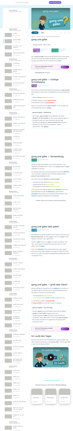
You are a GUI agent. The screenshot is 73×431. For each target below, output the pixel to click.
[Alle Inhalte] (64, 2)
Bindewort (67, 172)
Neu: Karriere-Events (55, 2)
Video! (59, 60)
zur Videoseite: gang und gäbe (50, 380)
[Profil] (68, 2)
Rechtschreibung (41, 36)
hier (69, 342)
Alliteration (51, 191)
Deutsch (33, 36)
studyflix (9, 2)
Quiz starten (65, 67)
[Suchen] (45, 2)
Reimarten (59, 189)
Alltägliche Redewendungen (53, 36)
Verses (33, 196)
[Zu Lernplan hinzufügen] (61, 32)
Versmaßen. (34, 194)
